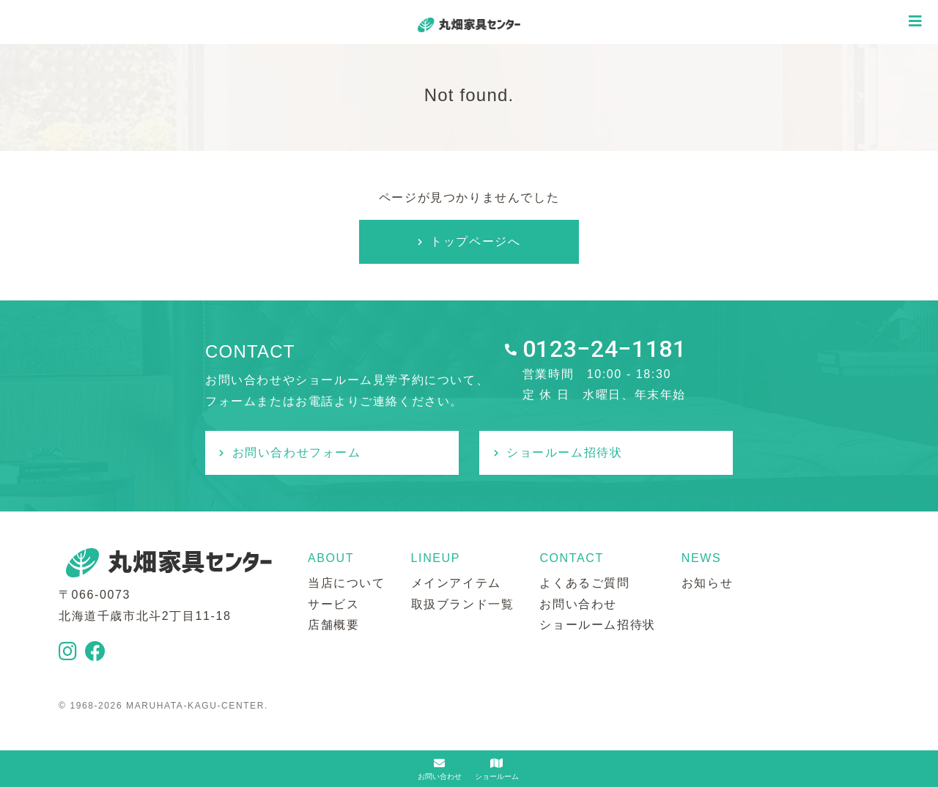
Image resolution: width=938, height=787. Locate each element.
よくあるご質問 (584, 583)
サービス (333, 604)
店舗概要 (333, 624)
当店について (346, 583)
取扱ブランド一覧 (462, 604)
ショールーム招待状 (564, 452)
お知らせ (707, 583)
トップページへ (475, 241)
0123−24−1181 (604, 349)
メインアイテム (456, 583)
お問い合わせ (578, 604)
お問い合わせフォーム (296, 452)
